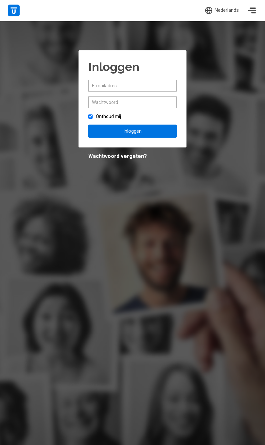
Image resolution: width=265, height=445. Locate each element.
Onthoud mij (108, 116)
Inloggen (132, 131)
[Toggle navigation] (251, 10)
